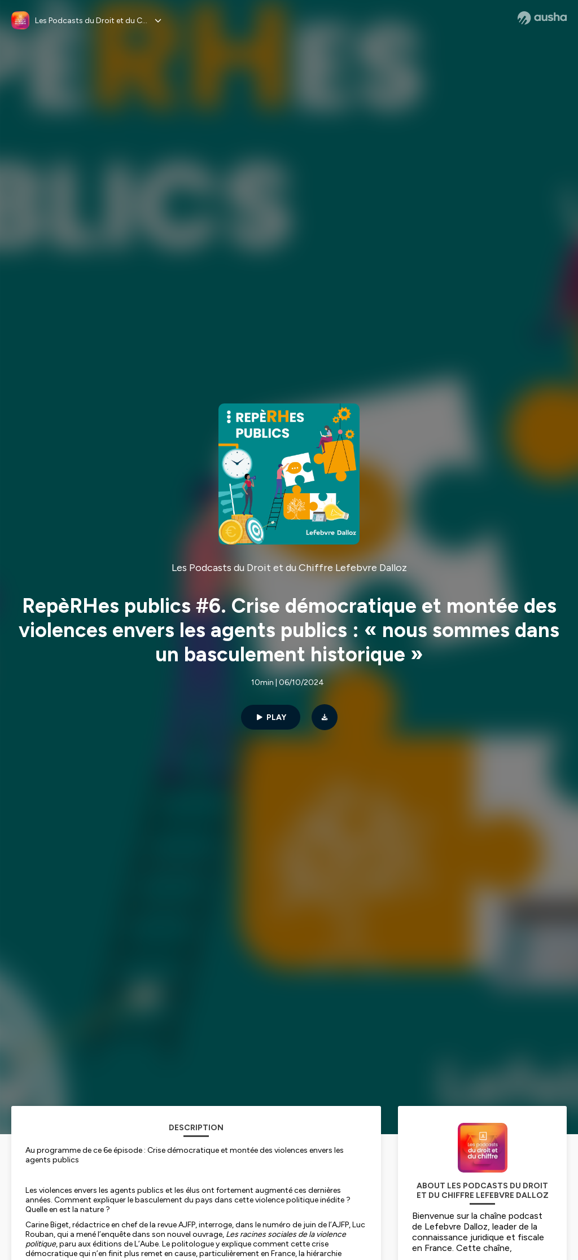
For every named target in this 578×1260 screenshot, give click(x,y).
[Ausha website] (542, 18)
